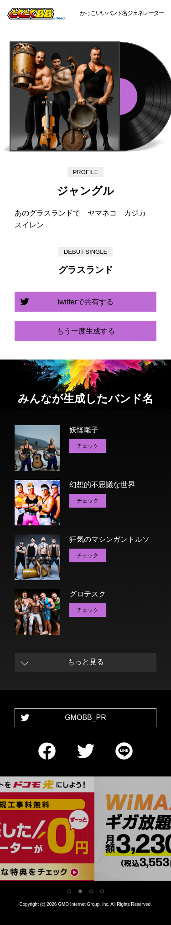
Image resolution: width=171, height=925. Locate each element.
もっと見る (85, 662)
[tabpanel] (86, 830)
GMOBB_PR (85, 717)
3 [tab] (91, 891)
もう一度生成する (86, 331)
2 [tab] (80, 891)
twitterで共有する (85, 302)
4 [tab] (102, 891)
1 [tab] (69, 891)
